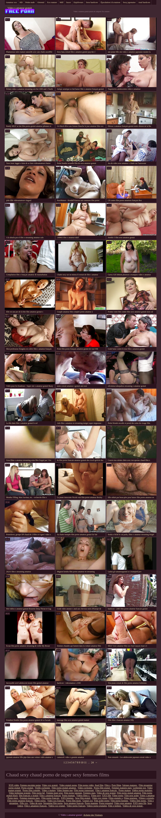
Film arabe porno (101, 801)
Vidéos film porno (138, 801)
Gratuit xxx (88, 801)
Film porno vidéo (86, 785)
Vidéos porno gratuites (142, 790)
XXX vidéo (14, 785)
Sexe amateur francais (74, 803)
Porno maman (68, 795)
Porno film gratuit (102, 788)
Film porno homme (120, 801)
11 (85, 762)
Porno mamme (91, 803)
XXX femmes (67, 798)
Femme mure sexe (54, 793)
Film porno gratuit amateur (64, 788)
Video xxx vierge (99, 798)
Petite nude (30, 2)
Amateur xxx (11, 2)
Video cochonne (85, 788)
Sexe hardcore (92, 2)
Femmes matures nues (122, 788)
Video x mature (49, 790)
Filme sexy (96, 795)
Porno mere (13, 798)
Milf (61, 2)
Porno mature (125, 790)
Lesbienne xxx (139, 788)
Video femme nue (65, 790)
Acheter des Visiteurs (93, 815)
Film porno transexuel (84, 790)
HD (21, 2)
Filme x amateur (147, 795)
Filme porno (117, 795)
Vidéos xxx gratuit (56, 806)
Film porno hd (38, 793)
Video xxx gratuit (50, 785)
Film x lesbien (115, 806)
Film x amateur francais (106, 790)
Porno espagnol (106, 803)
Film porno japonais (73, 793)
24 (92, 762)
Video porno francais (76, 806)
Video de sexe (35, 803)
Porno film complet (32, 790)
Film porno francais (50, 798)
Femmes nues (89, 793)
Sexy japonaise (129, 2)
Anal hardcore (144, 2)
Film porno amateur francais (20, 801)
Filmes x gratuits (146, 798)
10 (82, 762)
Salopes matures (130, 785)
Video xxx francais (56, 801)
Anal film (99, 785)
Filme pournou (131, 798)
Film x (107, 785)
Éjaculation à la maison (110, 2)
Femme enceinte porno (30, 785)
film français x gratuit (28, 795)
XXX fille (106, 795)
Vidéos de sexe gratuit (133, 806)
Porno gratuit (27, 788)
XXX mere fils (139, 803)
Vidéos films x (83, 795)
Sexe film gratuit (83, 798)
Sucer (68, 2)
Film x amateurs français (35, 806)
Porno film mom (73, 801)
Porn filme (116, 785)
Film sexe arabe (131, 795)
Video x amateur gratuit (20, 8)
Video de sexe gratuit (106, 793)
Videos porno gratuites (97, 806)
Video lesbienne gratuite (20, 793)
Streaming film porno (53, 803)
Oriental (40, 2)
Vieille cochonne (43, 788)
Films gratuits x (116, 798)
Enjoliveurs (78, 2)
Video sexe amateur (123, 803)
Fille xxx (24, 803)
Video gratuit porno (68, 785)
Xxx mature (52, 2)
